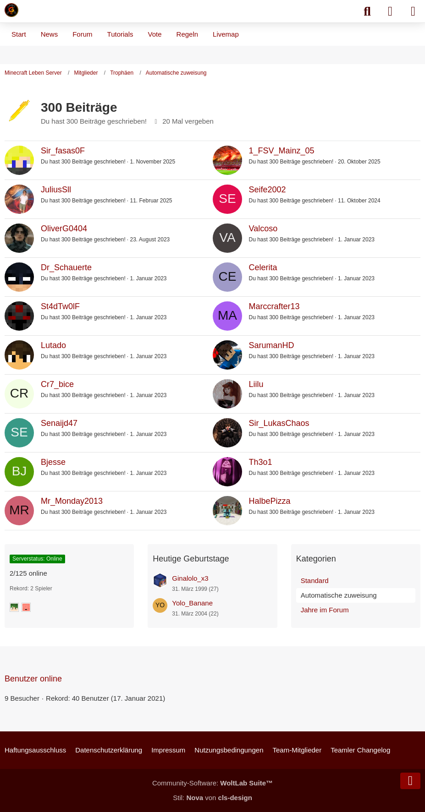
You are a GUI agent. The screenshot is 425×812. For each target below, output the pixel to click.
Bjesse (53, 462)
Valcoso (263, 228)
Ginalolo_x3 (190, 578)
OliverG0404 (64, 228)
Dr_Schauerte (66, 267)
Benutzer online (33, 678)
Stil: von (212, 797)
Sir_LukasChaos (279, 423)
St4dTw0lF (60, 306)
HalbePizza (270, 501)
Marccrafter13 (274, 306)
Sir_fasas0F (63, 150)
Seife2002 (267, 189)
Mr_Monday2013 (72, 501)
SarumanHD (271, 345)
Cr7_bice (57, 384)
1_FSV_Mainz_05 (282, 150)
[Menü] (413, 11)
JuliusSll (56, 189)
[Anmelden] (390, 11)
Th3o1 (260, 462)
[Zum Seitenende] (410, 781)
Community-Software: (212, 783)
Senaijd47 (59, 423)
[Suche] (367, 11)
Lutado (53, 345)
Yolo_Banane (192, 603)
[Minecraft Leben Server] (11, 10)
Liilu (256, 384)
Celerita (263, 267)
